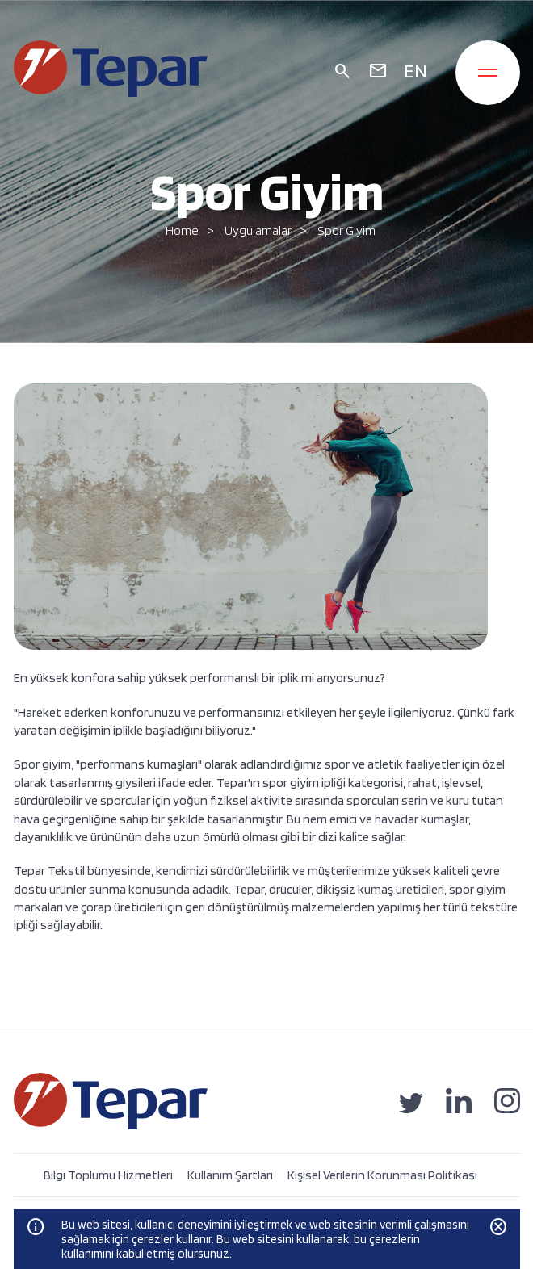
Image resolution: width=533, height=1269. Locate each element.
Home (182, 230)
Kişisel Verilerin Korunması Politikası (382, 1175)
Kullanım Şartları (230, 1175)
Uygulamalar (258, 230)
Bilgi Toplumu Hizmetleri (108, 1175)
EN (415, 70)
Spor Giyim (346, 230)
